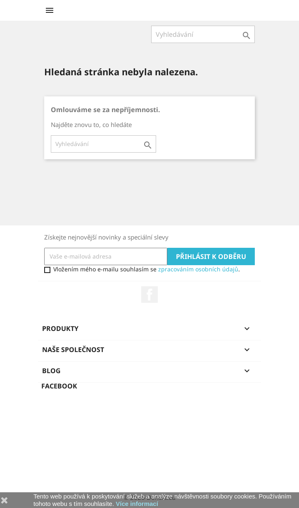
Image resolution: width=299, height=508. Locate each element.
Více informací (137, 503)
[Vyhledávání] (203, 34)
